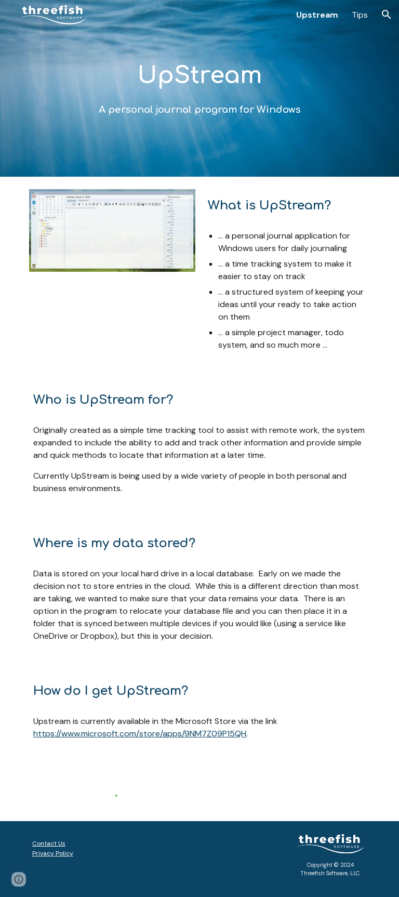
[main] (199, 88)
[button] (386, 14)
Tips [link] (360, 14)
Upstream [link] (317, 14)
